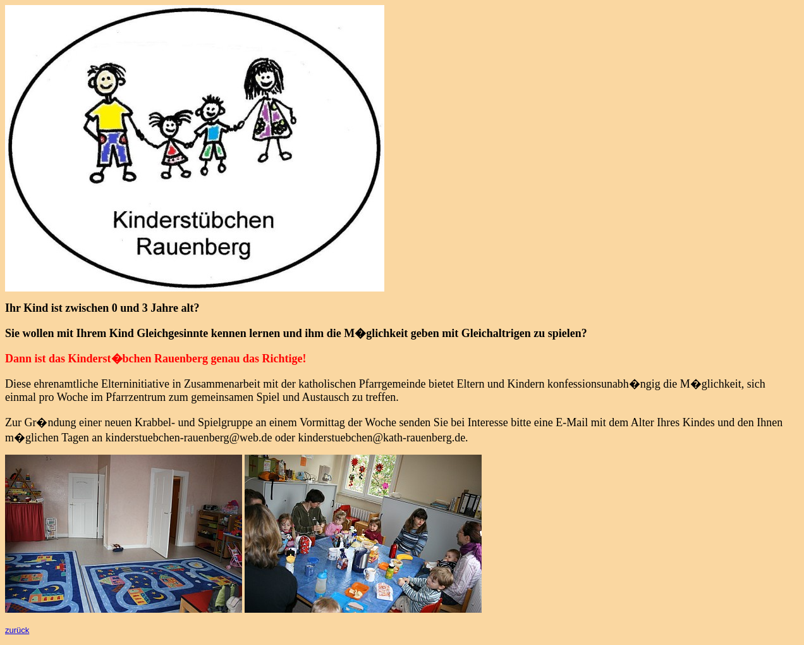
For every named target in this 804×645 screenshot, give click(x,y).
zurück (17, 630)
